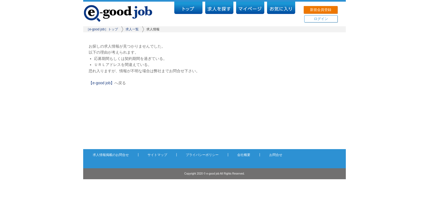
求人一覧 (132, 29)
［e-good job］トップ (102, 29)
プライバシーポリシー (202, 155)
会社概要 (243, 155)
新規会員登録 (320, 10)
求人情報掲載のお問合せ (111, 155)
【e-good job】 (101, 83)
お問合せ (275, 155)
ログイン (321, 19)
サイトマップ (157, 155)
